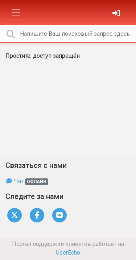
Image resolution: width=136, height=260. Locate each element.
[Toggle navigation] (16, 12)
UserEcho (68, 252)
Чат (26, 181)
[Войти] (117, 13)
